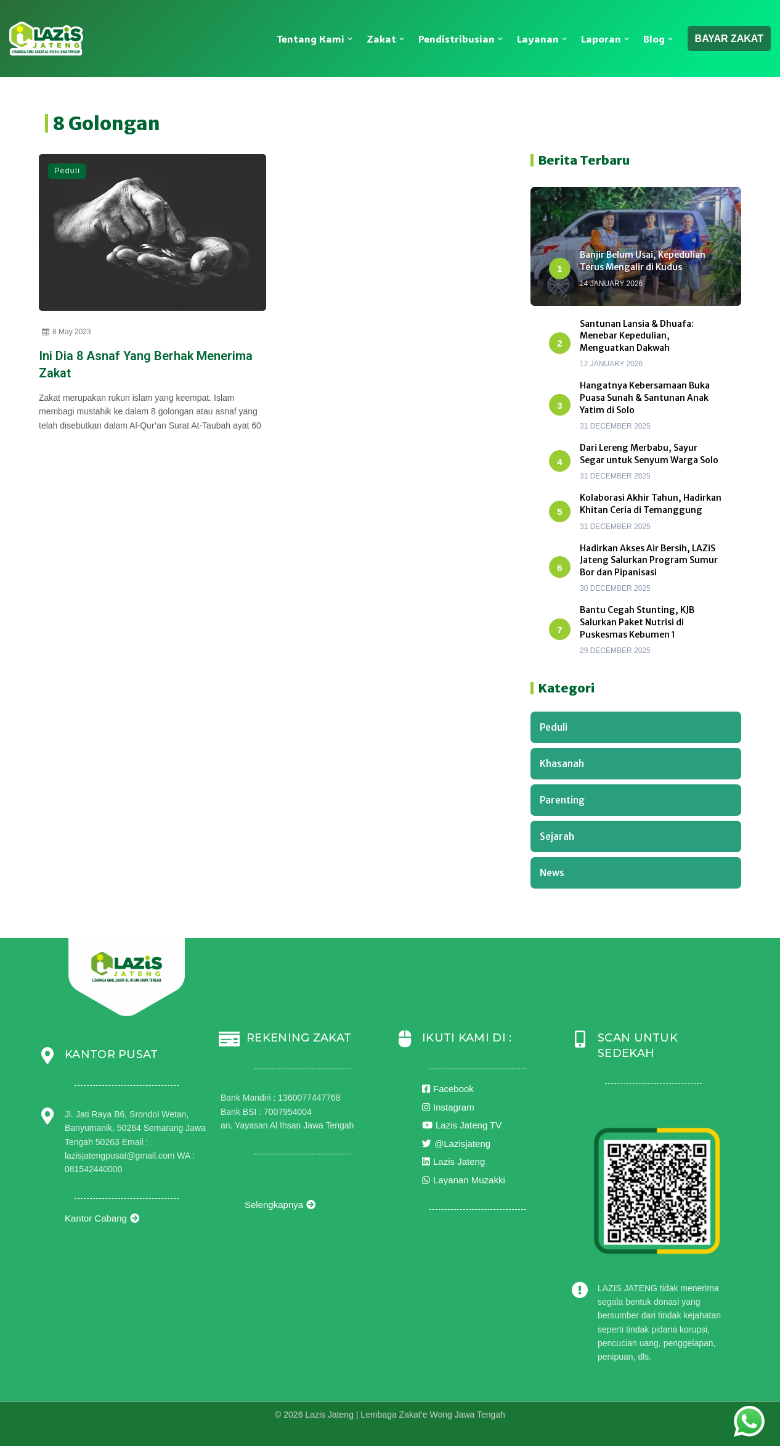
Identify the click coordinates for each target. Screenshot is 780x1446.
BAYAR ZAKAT (729, 38)
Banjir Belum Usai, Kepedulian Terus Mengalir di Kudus (642, 261)
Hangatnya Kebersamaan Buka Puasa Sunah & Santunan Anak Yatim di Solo (645, 397)
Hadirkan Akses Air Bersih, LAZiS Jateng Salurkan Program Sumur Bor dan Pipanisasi (649, 560)
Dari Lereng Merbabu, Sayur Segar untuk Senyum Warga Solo (649, 454)
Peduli (67, 170)
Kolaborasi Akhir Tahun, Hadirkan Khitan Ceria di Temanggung (650, 504)
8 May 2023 (66, 331)
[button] (349, 38)
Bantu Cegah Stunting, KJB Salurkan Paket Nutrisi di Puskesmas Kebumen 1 (637, 621)
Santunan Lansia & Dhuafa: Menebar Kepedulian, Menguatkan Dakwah (637, 335)
